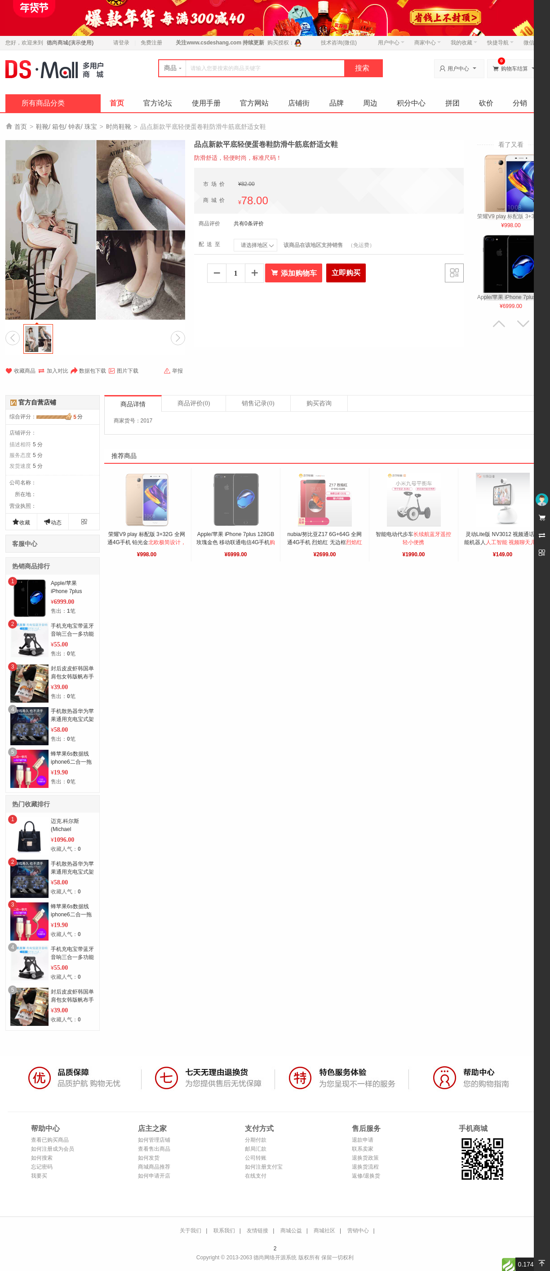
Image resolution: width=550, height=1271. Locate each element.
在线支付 (255, 1176)
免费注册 (151, 43)
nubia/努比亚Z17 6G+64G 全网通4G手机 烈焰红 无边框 (325, 542)
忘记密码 (42, 1167)
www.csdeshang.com (213, 43)
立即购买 (346, 273)
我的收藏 (464, 43)
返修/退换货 (366, 1176)
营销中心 (358, 1230)
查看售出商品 (154, 1149)
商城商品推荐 (154, 1167)
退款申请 (362, 1140)
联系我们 (224, 1230)
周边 (370, 103)
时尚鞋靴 (118, 126)
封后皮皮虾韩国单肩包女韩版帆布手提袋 (72, 676)
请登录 (121, 43)
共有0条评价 (249, 223)
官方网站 (254, 103)
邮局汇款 (255, 1149)
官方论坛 (157, 103)
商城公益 (291, 1230)
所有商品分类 (43, 103)
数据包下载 (88, 370)
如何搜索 (42, 1158)
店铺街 (299, 103)
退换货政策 (365, 1158)
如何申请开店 (154, 1176)
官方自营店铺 (37, 402)
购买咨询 (319, 403)
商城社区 (324, 1230)
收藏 (21, 522)
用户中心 (391, 43)
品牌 (336, 103)
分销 (520, 103)
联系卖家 (362, 1149)
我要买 (39, 1176)
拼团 (452, 103)
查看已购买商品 (50, 1140)
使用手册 (206, 103)
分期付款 (255, 1140)
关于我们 (190, 1230)
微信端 (531, 43)
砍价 (486, 103)
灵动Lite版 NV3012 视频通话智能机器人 (502, 542)
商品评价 (193, 403)
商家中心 (427, 43)
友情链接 (257, 1230)
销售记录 (258, 403)
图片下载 (123, 370)
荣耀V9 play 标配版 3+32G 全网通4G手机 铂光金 (146, 542)
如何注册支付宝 (264, 1167)
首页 (117, 103)
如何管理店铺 (154, 1140)
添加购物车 (294, 273)
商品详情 (133, 404)
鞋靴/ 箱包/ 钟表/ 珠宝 (66, 126)
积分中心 (411, 103)
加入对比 (53, 370)
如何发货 (149, 1158)
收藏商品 (20, 370)
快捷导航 (500, 43)
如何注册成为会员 (52, 1149)
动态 (53, 522)
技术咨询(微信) (339, 43)
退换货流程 (365, 1167)
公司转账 (255, 1158)
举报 (173, 370)
